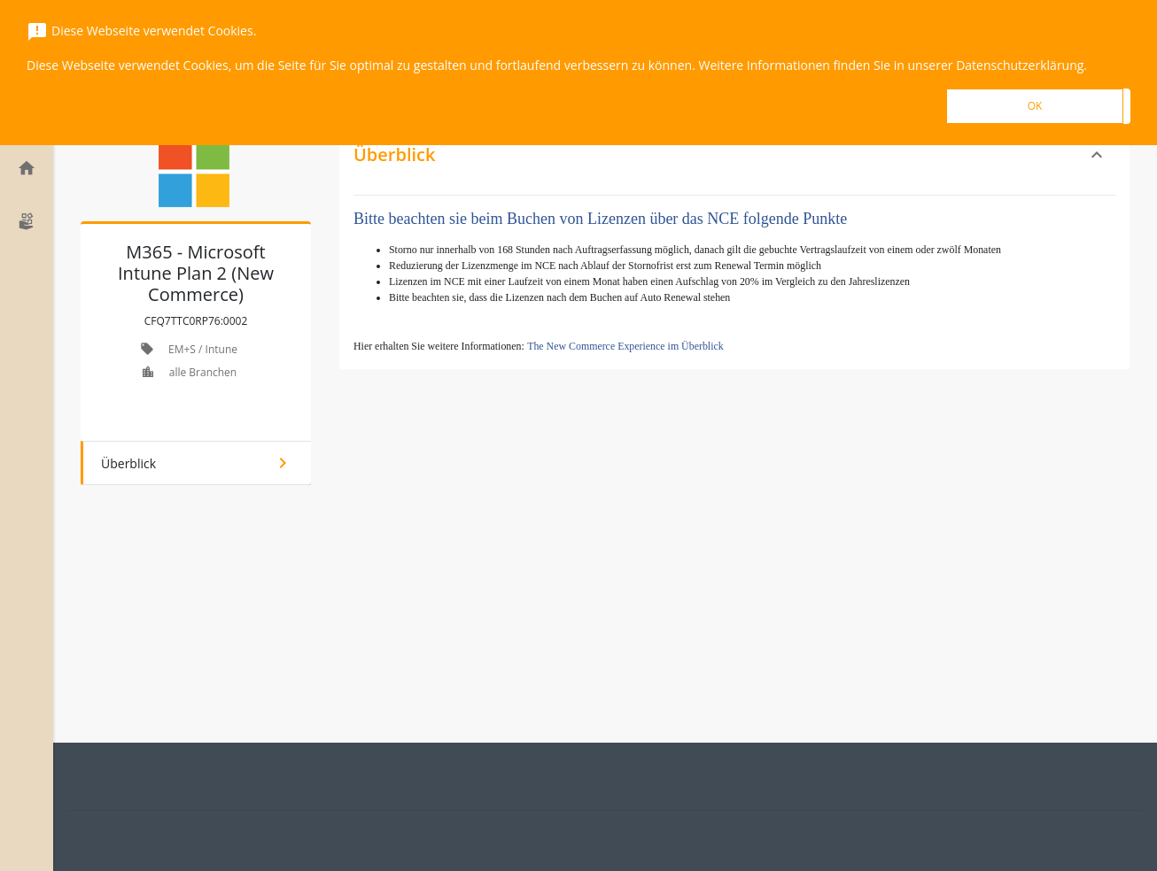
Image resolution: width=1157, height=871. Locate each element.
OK (1035, 105)
